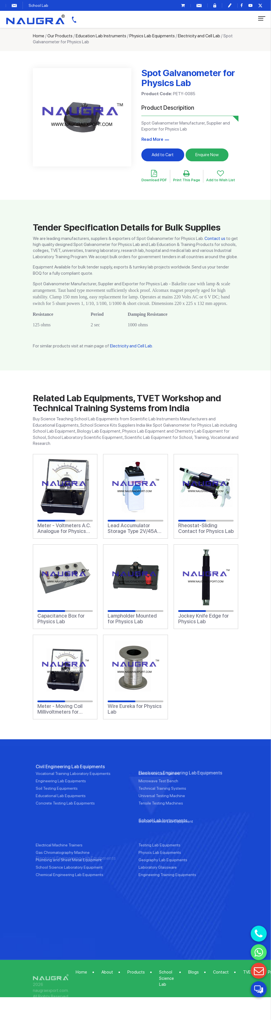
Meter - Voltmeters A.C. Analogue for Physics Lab (64, 528)
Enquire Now (207, 154)
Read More (152, 139)
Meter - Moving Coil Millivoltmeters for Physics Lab (60, 709)
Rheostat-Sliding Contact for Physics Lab (206, 528)
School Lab (38, 5)
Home (38, 35)
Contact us (214, 238)
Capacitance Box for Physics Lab (61, 618)
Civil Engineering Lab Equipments (70, 792)
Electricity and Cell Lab (199, 35)
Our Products (60, 35)
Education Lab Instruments (101, 35)
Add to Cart (163, 154)
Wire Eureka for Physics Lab (135, 709)
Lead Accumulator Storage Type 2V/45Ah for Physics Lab (134, 528)
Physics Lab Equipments (152, 35)
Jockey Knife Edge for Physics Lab (203, 618)
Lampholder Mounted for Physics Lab (132, 618)
